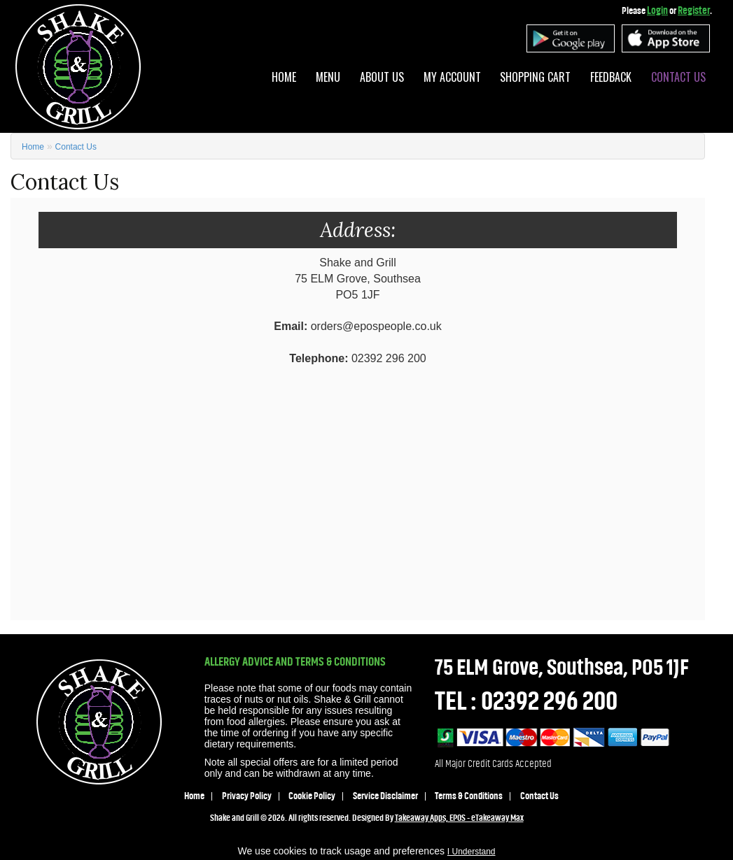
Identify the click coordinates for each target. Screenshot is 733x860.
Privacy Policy (247, 796)
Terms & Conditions (469, 796)
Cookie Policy (311, 796)
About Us (382, 77)
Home (284, 77)
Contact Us (678, 77)
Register (694, 10)
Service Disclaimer (385, 796)
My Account (452, 77)
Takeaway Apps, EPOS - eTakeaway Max (459, 818)
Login (657, 10)
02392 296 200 (549, 701)
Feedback (610, 77)
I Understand (471, 852)
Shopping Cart (535, 77)
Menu (328, 77)
